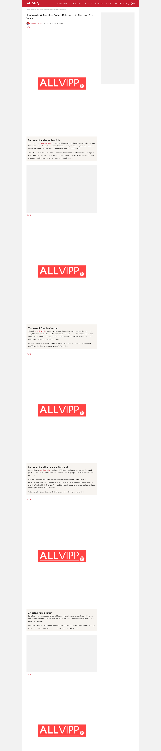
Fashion (99, 3)
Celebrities (61, 3)
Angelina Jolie (46, 143)
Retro (109, 3)
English (119, 3)
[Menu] (133, 3)
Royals (88, 3)
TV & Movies (75, 3)
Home (28, 9)
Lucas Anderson (36, 23)
